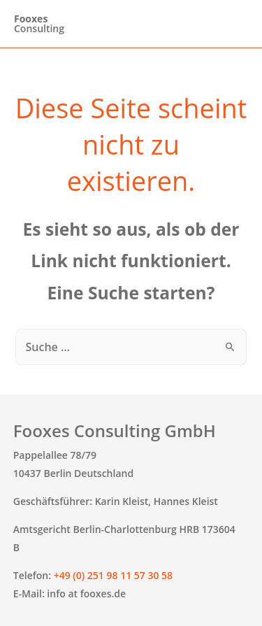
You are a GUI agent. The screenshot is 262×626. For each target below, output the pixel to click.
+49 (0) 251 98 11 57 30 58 (113, 575)
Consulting (39, 23)
